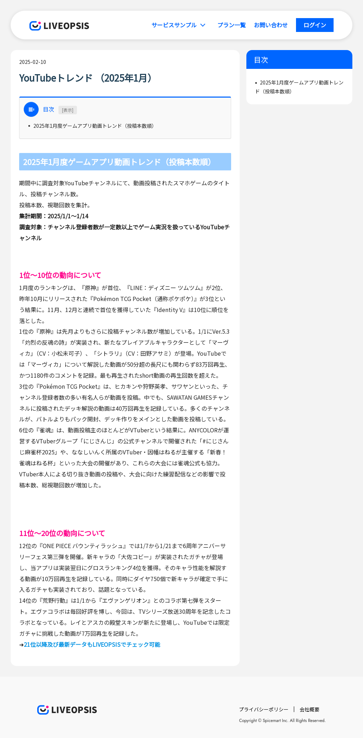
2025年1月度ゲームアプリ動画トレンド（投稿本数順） (95, 125)
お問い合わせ (271, 25)
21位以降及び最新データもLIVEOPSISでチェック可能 (92, 644)
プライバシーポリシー (264, 709)
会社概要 (309, 709)
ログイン (314, 25)
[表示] (67, 110)
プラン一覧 (231, 25)
